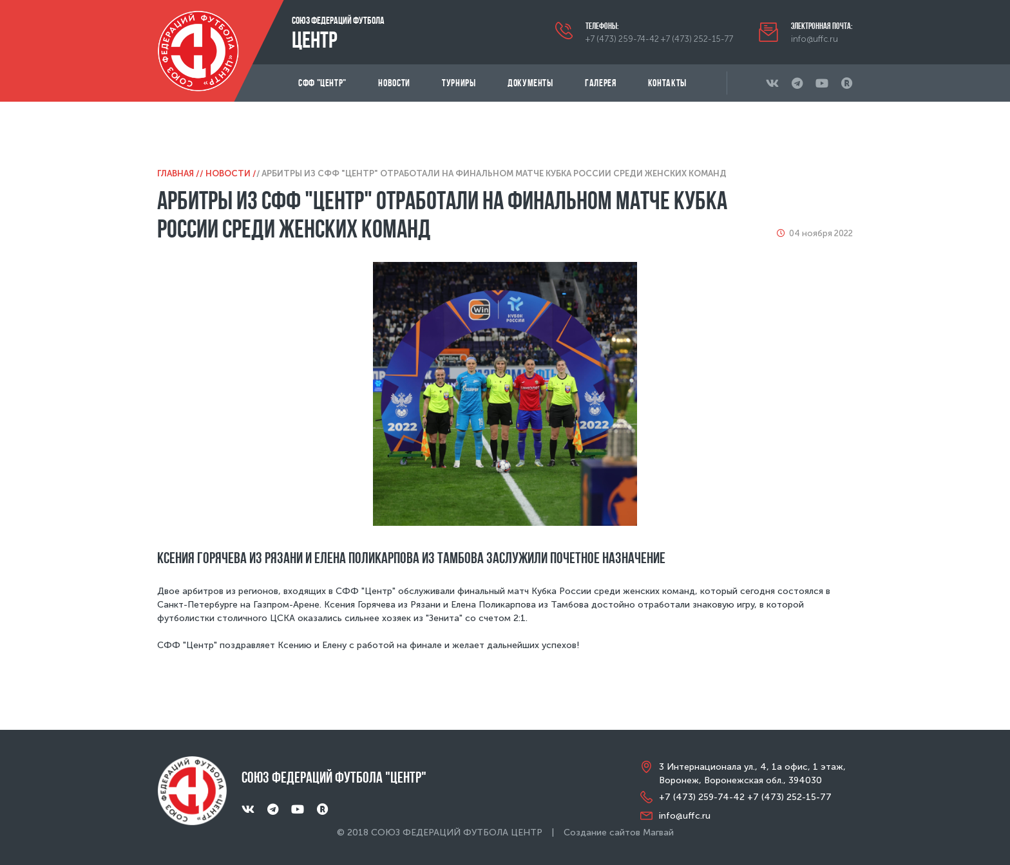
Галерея (600, 82)
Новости (394, 82)
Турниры (458, 82)
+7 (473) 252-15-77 (697, 39)
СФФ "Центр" (322, 82)
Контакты (667, 82)
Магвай (658, 832)
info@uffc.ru (814, 39)
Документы (530, 82)
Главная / (178, 173)
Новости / (230, 173)
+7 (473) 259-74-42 (622, 39)
